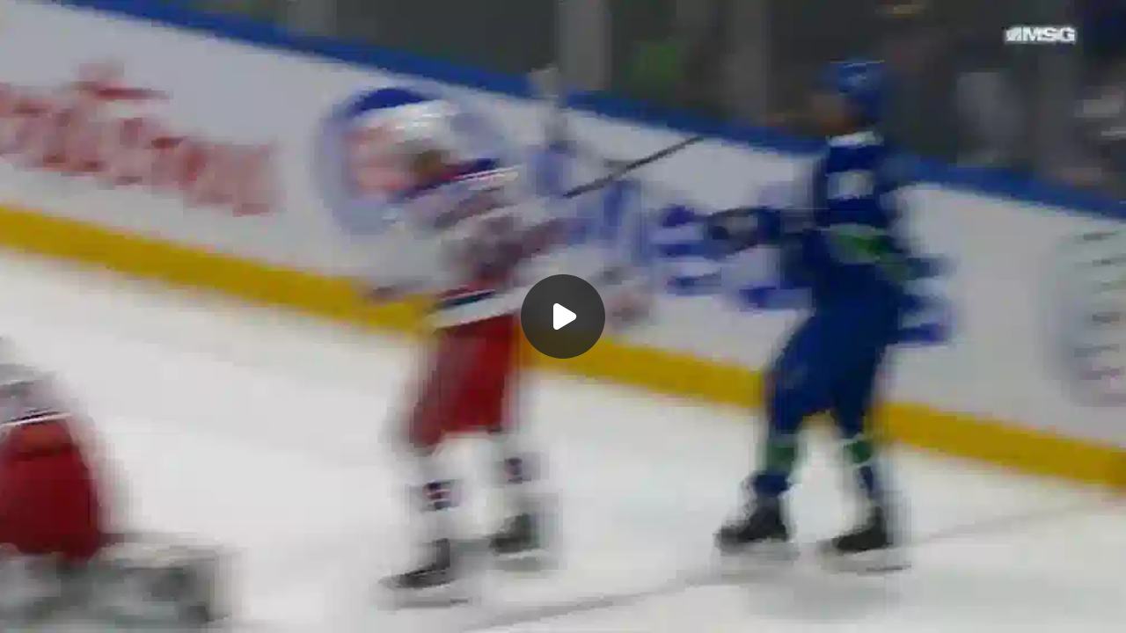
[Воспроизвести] (563, 316)
